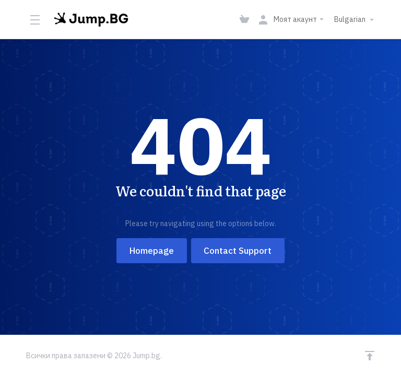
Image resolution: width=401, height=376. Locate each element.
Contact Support (238, 250)
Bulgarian (355, 20)
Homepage (151, 250)
